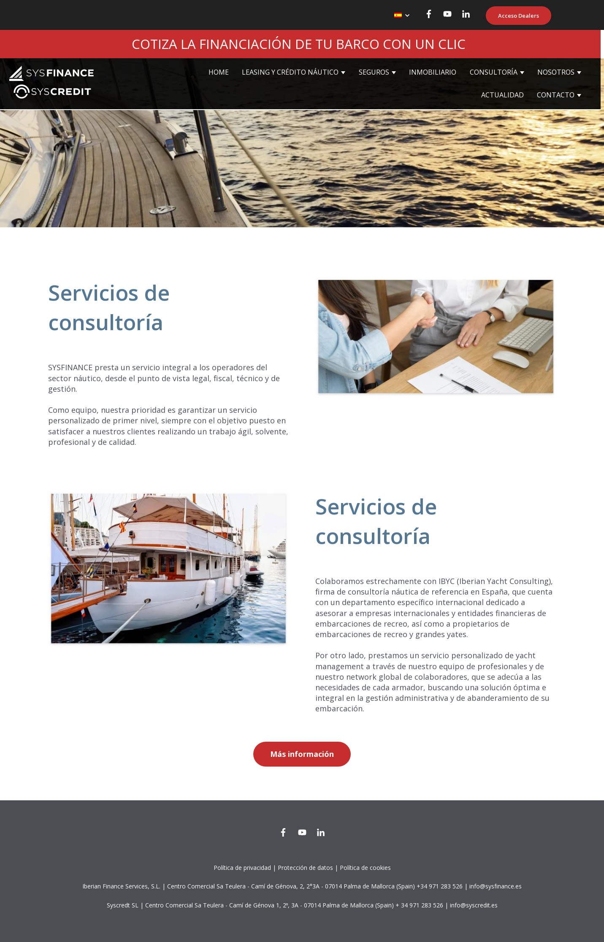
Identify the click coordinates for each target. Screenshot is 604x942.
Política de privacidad (242, 868)
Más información (302, 754)
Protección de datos (305, 868)
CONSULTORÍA (493, 72)
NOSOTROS (555, 72)
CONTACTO (555, 95)
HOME (219, 72)
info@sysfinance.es (495, 886)
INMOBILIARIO (432, 72)
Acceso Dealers (518, 15)
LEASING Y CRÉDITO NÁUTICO (290, 72)
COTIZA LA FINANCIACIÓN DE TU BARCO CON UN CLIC (299, 44)
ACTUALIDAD (502, 95)
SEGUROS (374, 72)
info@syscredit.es (474, 905)
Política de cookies (365, 868)
